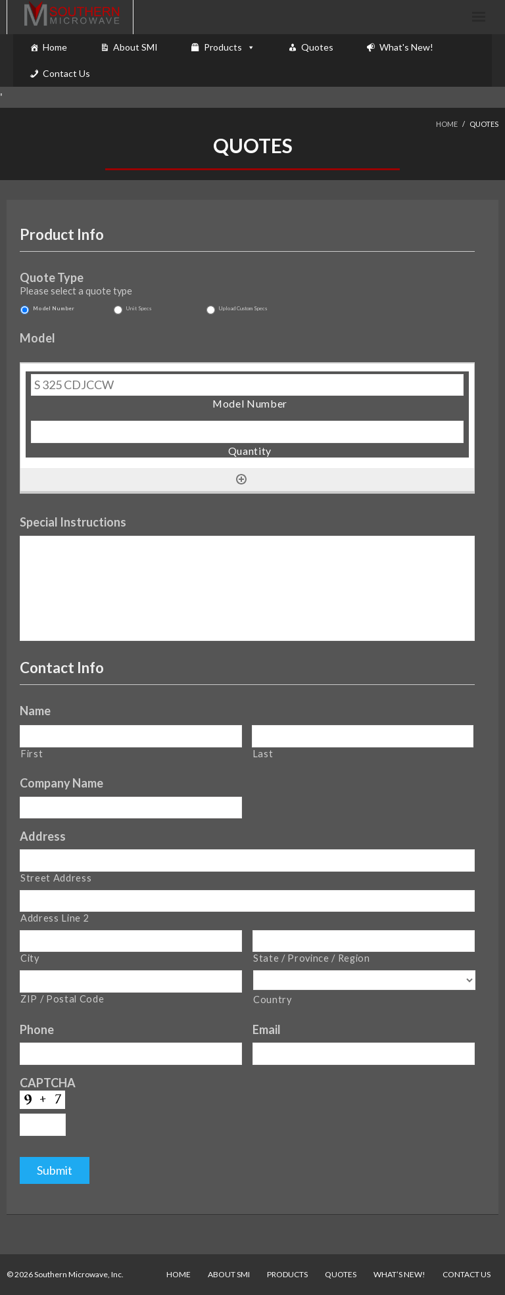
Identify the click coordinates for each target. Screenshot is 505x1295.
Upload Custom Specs (243, 308)
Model (37, 338)
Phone (37, 1029)
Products (223, 47)
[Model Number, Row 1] (247, 385)
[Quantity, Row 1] (247, 432)
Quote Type (52, 277)
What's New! (406, 47)
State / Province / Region (311, 958)
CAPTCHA (48, 1082)
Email (266, 1029)
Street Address (55, 877)
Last (263, 753)
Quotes (317, 47)
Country (272, 999)
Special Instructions (73, 522)
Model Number (53, 308)
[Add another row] (241, 479)
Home (55, 47)
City (29, 958)
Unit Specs (138, 308)
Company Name (61, 783)
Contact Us (66, 73)
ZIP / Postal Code (62, 998)
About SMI (135, 47)
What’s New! (399, 1274)
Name (35, 710)
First (31, 753)
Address (43, 836)
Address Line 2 (54, 918)
